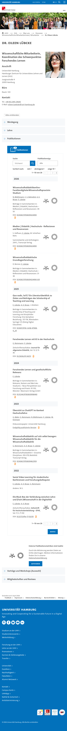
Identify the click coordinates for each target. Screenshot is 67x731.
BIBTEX (52, 531)
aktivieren (35, 563)
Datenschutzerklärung (38, 558)
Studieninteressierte (10, 634)
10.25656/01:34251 (24, 356)
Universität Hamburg (11, 2)
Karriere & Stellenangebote (13, 655)
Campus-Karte (8, 690)
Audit (46, 710)
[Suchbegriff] (21, 163)
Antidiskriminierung (10, 700)
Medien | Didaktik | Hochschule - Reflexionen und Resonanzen (34, 227)
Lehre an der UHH (9, 648)
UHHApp (5, 693)
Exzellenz (6, 669)
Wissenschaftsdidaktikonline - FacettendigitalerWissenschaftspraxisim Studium (31, 190)
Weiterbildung (8, 637)
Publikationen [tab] (17, 148)
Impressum (18, 598)
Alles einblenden (12, 115)
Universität (6, 665)
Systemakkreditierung (62, 710)
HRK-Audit (54, 711)
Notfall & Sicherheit (10, 697)
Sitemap (61, 598)
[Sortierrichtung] (39, 169)
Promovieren (7, 651)
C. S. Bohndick (30, 197)
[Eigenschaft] (28, 169)
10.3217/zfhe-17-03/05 (25, 516)
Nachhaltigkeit (8, 672)
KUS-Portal (36, 2)
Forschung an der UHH (11, 644)
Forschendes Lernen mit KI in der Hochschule (33, 339)
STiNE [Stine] (43, 2)
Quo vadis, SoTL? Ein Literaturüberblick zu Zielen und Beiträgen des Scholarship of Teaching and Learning (32, 298)
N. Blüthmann (18, 197)
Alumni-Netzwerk (9, 679)
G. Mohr (16, 417)
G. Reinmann (18, 343)
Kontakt (5, 686)
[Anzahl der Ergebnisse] (51, 169)
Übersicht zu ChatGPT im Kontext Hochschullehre (28, 411)
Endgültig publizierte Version (24, 427)
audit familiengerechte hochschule (40, 712)
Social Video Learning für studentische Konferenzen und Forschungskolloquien (31, 478)
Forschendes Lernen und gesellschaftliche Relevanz (32, 371)
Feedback (8, 598)
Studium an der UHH (10, 630)
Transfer (5, 658)
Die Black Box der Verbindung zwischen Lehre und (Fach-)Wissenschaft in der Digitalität (34, 498)
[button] (54, 2)
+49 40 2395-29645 (13, 102)
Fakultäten (6, 676)
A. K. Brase (25, 305)
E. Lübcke (21, 199)
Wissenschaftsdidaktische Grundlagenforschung (25, 258)
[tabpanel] (35, 344)
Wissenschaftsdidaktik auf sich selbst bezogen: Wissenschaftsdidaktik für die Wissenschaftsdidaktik (35, 439)
